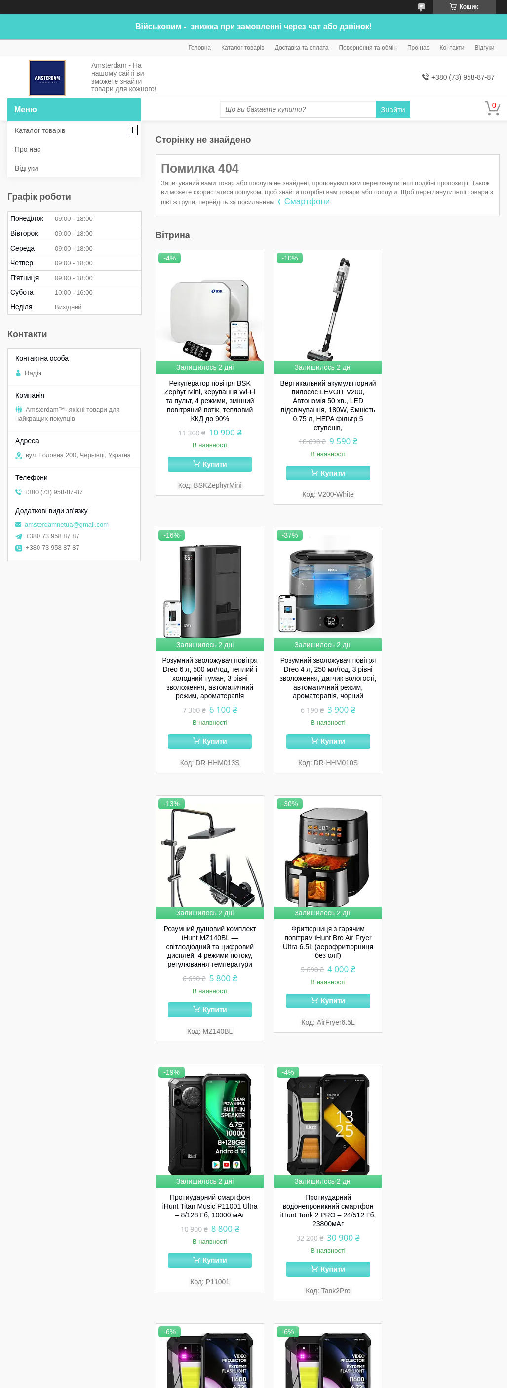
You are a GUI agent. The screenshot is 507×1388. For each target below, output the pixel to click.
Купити (214, 464)
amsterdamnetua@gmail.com (67, 524)
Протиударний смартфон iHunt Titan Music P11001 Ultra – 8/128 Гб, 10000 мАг (209, 938)
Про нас (418, 47)
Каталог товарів (243, 47)
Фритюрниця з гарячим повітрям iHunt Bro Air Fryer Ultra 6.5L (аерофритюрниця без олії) (445, 673)
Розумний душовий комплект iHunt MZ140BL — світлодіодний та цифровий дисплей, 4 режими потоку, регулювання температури (327, 678)
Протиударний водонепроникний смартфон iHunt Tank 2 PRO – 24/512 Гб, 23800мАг (328, 942)
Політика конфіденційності (365, 1378)
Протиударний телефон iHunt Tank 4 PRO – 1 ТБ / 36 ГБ (445, 933)
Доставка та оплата (302, 47)
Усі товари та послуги (459, 1330)
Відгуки (484, 47)
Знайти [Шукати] (393, 109)
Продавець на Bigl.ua (253, 1369)
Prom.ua (299, 1360)
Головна (199, 47)
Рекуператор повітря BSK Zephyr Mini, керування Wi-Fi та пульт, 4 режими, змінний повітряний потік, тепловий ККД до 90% (209, 401)
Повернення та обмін (367, 47)
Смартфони (307, 201)
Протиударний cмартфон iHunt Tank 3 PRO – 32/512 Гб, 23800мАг (328, 1197)
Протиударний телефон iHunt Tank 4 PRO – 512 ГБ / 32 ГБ (210, 1192)
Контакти (452, 47)
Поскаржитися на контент (289, 1378)
